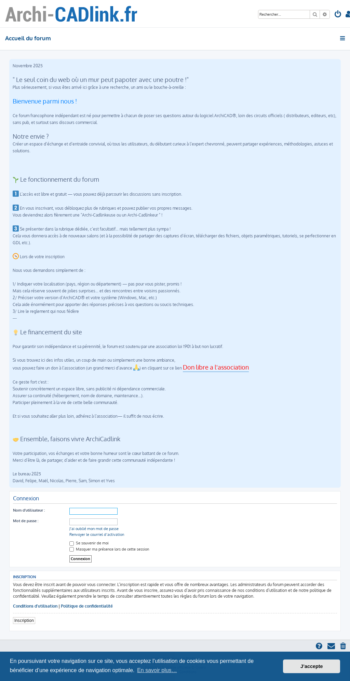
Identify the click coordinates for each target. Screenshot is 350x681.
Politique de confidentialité (87, 606)
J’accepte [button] (311, 666)
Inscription (24, 620)
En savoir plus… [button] (157, 670)
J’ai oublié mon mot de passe (94, 528)
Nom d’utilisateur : (29, 510)
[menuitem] (338, 14)
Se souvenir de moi (89, 543)
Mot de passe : (25, 520)
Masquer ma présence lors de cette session (109, 549)
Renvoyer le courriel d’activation (96, 534)
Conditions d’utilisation (35, 606)
